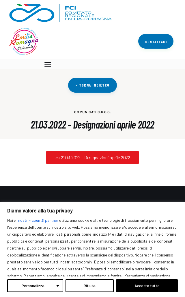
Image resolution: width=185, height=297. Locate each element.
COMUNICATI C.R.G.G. (92, 112)
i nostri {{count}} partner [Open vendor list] (37, 220)
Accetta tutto (147, 285)
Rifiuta (90, 285)
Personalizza (33, 285)
